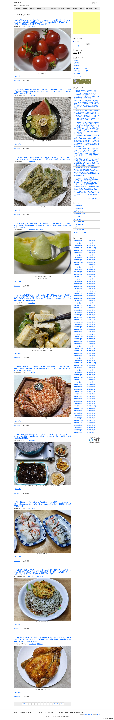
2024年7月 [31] (91, 267)
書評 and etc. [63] (79, 227)
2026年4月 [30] (78, 243)
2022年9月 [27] (91, 293)
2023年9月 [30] (91, 279)
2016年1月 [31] (91, 389)
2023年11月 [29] (91, 276)
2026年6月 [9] (78, 240)
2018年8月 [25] (78, 353)
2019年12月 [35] (78, 334)
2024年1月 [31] (91, 274)
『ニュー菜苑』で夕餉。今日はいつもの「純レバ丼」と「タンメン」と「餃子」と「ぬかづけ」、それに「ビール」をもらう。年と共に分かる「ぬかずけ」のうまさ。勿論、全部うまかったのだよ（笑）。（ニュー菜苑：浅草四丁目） (86, 152)
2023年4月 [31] (78, 286)
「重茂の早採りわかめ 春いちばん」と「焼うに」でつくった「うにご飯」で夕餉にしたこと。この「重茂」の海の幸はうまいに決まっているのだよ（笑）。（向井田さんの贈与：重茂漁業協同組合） (42, 436)
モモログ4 (17, 2)
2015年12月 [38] (78, 391)
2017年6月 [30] (78, 370)
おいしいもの (39, 229)
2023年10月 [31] (78, 279)
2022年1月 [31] (91, 303)
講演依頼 (76, 65)
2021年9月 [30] (91, 307)
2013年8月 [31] (78, 425)
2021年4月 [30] (78, 315)
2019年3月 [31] (91, 343)
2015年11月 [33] (91, 391)
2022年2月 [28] (78, 303)
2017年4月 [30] (78, 372)
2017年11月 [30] (91, 363)
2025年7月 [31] (91, 252)
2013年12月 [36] (78, 420)
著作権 (82, 8)
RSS (96, 8)
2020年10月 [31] (78, 322)
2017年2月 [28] (78, 374)
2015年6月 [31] (78, 398)
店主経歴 (76, 63)
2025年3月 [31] (91, 257)
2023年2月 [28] (78, 288)
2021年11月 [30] (91, 305)
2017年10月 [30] (78, 365)
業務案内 (68, 8)
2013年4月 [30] (78, 430)
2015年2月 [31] (78, 403)
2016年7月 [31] (91, 382)
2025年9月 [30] (91, 250)
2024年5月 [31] (91, 269)
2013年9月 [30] (91, 422)
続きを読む (18, 76)
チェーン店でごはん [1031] (81, 216)
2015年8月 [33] (78, 396)
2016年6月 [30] (78, 384)
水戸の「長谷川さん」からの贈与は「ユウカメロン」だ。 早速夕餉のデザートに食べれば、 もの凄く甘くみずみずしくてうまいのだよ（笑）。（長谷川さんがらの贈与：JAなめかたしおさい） (42, 225)
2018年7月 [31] (91, 353)
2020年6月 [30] (78, 327)
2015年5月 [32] (91, 398)
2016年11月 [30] (91, 377)
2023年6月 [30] (78, 283)
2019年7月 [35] (91, 339)
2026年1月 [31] (91, 245)
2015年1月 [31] (91, 403)
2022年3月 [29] (91, 300)
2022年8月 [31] (78, 295)
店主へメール (77, 76)
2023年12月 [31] (78, 276)
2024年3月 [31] (91, 271)
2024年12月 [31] (78, 262)
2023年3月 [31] (91, 286)
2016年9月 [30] (91, 379)
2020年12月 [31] (78, 319)
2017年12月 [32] (78, 363)
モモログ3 (32, 8)
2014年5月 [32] (91, 413)
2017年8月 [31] (78, 367)
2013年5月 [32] (91, 427)
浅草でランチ (61, 8)
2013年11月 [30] (91, 420)
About (75, 8)
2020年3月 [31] (91, 329)
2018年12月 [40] (78, 348)
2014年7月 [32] (91, 410)
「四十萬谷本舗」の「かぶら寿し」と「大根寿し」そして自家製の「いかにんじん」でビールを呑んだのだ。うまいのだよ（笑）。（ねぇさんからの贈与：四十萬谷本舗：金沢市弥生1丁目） (42, 504)
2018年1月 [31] (91, 360)
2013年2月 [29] (78, 432)
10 (54, 704)
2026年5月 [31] (91, 240)
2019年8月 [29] (78, 339)
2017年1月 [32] (91, 374)
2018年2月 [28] (78, 360)
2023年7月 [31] (91, 281)
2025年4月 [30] (78, 257)
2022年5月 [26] (91, 298)
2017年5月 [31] (91, 370)
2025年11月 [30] (91, 247)
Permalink (17, 80)
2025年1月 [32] (91, 259)
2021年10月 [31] (78, 307)
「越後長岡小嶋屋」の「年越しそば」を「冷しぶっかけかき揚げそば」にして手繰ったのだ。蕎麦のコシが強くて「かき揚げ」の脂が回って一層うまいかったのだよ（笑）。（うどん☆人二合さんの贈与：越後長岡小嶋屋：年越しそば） (42, 572)
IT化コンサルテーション (80, 68)
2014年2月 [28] (78, 418)
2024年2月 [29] (78, 274)
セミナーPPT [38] (79, 229)
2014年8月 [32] (78, 410)
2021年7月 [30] (91, 310)
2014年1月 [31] (91, 418)
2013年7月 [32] (91, 425)
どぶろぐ (46, 8)
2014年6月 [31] (78, 413)
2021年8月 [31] (78, 310)
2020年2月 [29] (78, 331)
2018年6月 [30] (78, 355)
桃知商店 (18, 8)
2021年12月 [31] (78, 305)
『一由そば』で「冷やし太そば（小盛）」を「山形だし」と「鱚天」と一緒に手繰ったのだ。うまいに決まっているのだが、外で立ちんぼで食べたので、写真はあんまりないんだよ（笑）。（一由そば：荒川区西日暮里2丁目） (86, 181)
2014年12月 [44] (78, 406)
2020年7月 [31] (91, 324)
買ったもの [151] (78, 224)
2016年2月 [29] (78, 389)
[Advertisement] (86, 23)
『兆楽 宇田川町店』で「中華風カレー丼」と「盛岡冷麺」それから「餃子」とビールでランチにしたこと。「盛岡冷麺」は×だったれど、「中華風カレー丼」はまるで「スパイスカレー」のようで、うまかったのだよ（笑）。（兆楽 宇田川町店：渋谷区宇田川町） (86, 94)
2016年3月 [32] (91, 386)
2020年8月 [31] (78, 324)
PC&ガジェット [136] (80, 232)
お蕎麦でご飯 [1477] (79, 213)
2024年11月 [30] (91, 262)
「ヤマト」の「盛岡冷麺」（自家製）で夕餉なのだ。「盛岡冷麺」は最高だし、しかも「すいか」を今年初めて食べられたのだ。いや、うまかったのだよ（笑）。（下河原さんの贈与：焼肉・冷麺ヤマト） (42, 91)
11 (58, 704)
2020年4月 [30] (78, 329)
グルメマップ (46, 712)
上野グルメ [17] (78, 211)
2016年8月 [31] (78, 382)
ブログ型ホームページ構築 (81, 71)
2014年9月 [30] (91, 408)
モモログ (39, 8)
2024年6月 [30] (78, 269)
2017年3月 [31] (91, 372)
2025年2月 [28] (78, 259)
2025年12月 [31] (78, 247)
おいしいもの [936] (79, 219)
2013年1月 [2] (90, 432)
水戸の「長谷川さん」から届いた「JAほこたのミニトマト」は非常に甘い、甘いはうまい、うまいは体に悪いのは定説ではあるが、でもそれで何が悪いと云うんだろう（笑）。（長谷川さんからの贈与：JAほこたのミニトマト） (42, 22)
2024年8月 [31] (78, 267)
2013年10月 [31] (78, 422)
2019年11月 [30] (91, 334)
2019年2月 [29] (78, 346)
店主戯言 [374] (78, 205)
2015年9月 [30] (91, 394)
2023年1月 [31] (91, 288)
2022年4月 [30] (78, 300)
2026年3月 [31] (91, 243)
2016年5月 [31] (91, 384)
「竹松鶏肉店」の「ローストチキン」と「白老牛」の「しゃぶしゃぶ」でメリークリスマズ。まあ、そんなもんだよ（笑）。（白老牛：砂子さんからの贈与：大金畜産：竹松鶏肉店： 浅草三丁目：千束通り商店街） (42, 639)
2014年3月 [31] (91, 415)
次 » (62, 704)
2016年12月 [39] (78, 377)
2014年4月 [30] (78, 415)
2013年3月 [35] (91, 430)
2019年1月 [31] (91, 346)
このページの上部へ (108, 718)
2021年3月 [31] (91, 315)
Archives (89, 8)
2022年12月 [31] (78, 291)
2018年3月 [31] (91, 358)
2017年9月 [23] (91, 365)
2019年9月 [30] (91, 336)
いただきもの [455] (79, 221)
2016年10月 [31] (78, 379)
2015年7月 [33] (91, 396)
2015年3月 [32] (91, 401)
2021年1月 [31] (91, 317)
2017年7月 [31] (91, 367)
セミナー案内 (77, 73)
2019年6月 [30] (78, 341)
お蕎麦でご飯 (39, 576)
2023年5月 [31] (91, 283)
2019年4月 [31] (78, 343)
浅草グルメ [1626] (79, 208)
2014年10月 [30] (78, 408)
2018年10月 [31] (78, 351)
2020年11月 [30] (91, 319)
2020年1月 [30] (91, 331)
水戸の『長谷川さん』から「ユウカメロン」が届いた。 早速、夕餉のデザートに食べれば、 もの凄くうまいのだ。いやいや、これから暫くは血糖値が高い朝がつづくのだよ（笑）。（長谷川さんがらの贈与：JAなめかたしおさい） (86, 162)
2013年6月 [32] (78, 427)
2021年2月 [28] (78, 317)
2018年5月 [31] (91, 355)
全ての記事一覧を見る (94, 199)
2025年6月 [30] (78, 255)
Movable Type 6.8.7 (88, 714)
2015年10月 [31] (78, 394)
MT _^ (98, 714)
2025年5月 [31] (91, 255)
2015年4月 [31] (78, 401)
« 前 (24, 704)
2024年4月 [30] (78, 271)
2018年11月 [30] (91, 348)
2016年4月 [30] (78, 386)
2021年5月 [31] (91, 312)
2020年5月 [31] (91, 327)
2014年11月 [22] (91, 406)
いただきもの (31, 26)
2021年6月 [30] (78, 312)
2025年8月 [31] (78, 252)
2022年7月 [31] (91, 295)
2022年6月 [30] (78, 298)
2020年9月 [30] (91, 322)
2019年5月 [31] (91, 341)
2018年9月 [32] (91, 351)
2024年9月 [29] (91, 264)
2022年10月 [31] (78, 293)
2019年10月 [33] (78, 336)
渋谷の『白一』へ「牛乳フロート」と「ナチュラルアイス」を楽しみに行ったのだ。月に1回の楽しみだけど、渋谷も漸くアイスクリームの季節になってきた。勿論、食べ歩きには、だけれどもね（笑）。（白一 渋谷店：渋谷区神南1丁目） (86, 104)
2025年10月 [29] (78, 250)
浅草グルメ (53, 8)
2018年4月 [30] (78, 358)
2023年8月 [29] (78, 281)
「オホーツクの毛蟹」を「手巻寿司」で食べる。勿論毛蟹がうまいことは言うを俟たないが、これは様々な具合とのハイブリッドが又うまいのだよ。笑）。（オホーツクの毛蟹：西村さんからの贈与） (42, 368)
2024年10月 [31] (78, 264)
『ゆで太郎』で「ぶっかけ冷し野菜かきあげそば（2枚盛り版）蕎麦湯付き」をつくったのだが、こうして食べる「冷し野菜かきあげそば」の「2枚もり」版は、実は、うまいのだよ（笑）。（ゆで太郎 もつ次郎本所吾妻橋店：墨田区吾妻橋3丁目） (86, 171)
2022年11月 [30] (91, 291)
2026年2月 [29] (78, 245)
